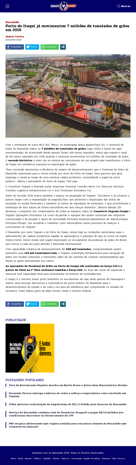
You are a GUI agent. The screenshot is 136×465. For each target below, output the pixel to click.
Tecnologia (76, 458)
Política (37, 458)
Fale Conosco (118, 458)
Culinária (47, 458)
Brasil (20, 458)
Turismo (56, 458)
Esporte (28, 458)
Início (13, 458)
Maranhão (12, 22)
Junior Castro (15, 36)
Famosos (65, 458)
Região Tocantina (92, 458)
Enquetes (106, 458)
